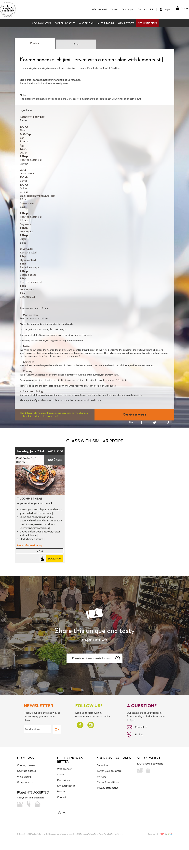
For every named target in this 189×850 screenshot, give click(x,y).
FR (148, 9)
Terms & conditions (108, 781)
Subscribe (102, 764)
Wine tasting (86, 23)
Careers (111, 9)
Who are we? (96, 9)
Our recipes (124, 9)
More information (29, 545)
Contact (138, 9)
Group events (126, 23)
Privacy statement (107, 786)
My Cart (101, 775)
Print (76, 44)
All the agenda (105, 23)
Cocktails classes (65, 23)
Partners (62, 790)
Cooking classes (41, 23)
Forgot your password (109, 769)
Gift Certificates (147, 23)
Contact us (137, 727)
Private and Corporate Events (96, 658)
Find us (135, 734)
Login (161, 9)
